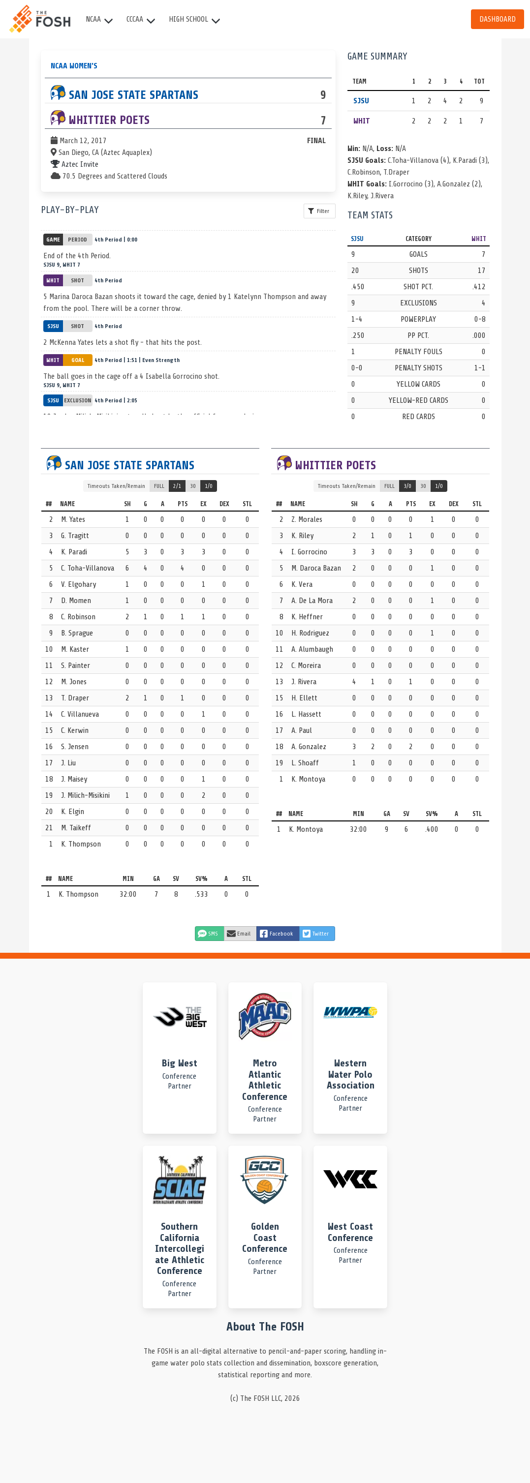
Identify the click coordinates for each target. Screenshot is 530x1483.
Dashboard (497, 19)
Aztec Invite (74, 164)
